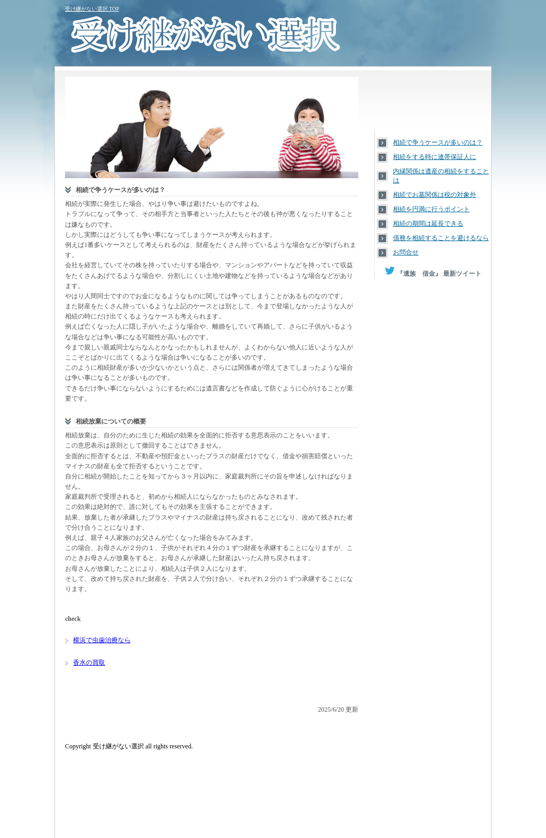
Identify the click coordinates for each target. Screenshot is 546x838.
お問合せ (406, 252)
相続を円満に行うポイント (431, 209)
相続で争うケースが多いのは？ (438, 142)
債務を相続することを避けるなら (441, 238)
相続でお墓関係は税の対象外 (434, 194)
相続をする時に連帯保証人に (434, 157)
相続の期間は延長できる (428, 223)
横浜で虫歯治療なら (102, 640)
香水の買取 (89, 662)
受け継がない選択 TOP (92, 9)
